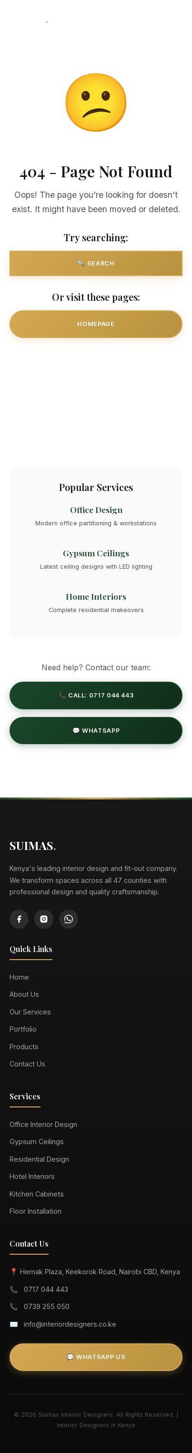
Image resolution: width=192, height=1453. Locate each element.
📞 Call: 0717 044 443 (96, 695)
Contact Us (96, 429)
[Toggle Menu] (172, 19)
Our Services (96, 359)
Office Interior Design (43, 1124)
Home (19, 977)
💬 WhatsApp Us (96, 1357)
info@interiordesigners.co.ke (70, 1324)
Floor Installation (35, 1211)
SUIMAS (29, 18)
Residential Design (39, 1159)
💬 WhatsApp (96, 730)
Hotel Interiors (32, 1176)
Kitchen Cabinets (37, 1194)
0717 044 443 (46, 1289)
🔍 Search (95, 263)
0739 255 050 (47, 1306)
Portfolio (23, 1029)
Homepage (95, 323)
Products (24, 1047)
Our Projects (96, 394)
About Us (24, 994)
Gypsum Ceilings (37, 1141)
